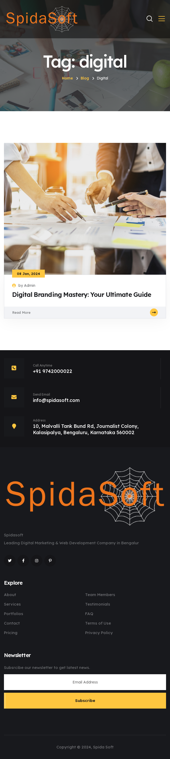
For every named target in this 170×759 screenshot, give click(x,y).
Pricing (10, 632)
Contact (12, 623)
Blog (85, 78)
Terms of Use (98, 623)
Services (12, 604)
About (10, 594)
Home (67, 78)
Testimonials (97, 604)
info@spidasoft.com (56, 400)
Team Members (100, 594)
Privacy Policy (99, 632)
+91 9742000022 (52, 371)
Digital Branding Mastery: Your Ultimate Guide (81, 294)
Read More (85, 312)
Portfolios (13, 613)
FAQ (89, 613)
